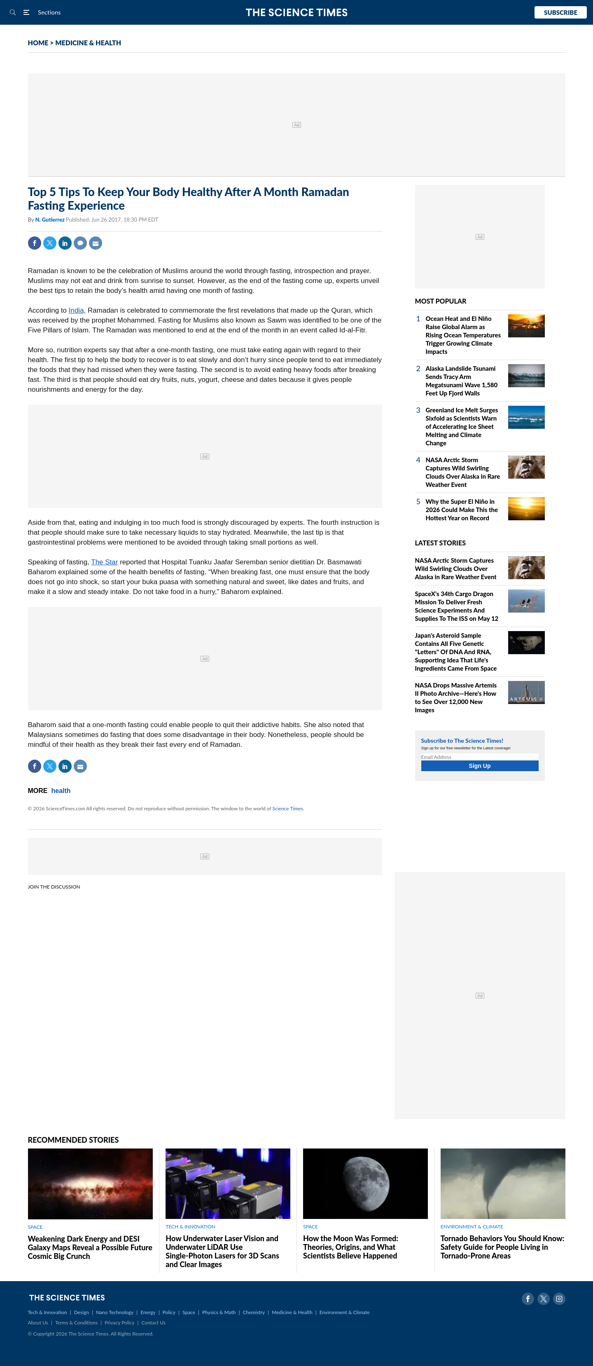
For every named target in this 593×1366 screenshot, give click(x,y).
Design (81, 1312)
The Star (104, 562)
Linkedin (65, 243)
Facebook (34, 243)
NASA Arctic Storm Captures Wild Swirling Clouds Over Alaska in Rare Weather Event (456, 568)
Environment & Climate (345, 1312)
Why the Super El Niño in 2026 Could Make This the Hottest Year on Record (462, 510)
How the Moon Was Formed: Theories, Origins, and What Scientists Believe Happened (350, 1247)
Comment (80, 243)
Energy (147, 1312)
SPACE (35, 1227)
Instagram (559, 1299)
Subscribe (560, 12)
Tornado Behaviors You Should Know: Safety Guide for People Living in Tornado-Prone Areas (502, 1247)
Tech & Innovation (47, 1312)
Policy (169, 1312)
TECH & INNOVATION (190, 1226)
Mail (95, 243)
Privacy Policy (119, 1322)
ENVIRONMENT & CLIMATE (472, 1226)
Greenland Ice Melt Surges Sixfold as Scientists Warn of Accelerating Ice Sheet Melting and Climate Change (462, 426)
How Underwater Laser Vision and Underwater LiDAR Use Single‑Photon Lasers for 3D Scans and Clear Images (222, 1251)
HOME (38, 43)
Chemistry (254, 1312)
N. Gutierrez (50, 219)
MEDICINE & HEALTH (88, 43)
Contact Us (154, 1322)
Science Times (288, 808)
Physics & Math (219, 1312)
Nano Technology (114, 1312)
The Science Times (297, 12)
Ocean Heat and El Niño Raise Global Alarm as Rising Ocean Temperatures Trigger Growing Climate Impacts (463, 335)
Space (188, 1312)
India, (77, 310)
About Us (38, 1322)
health (61, 790)
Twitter (49, 243)
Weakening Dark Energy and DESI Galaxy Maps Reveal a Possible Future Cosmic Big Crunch (90, 1247)
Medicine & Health (292, 1312)
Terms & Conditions (76, 1322)
